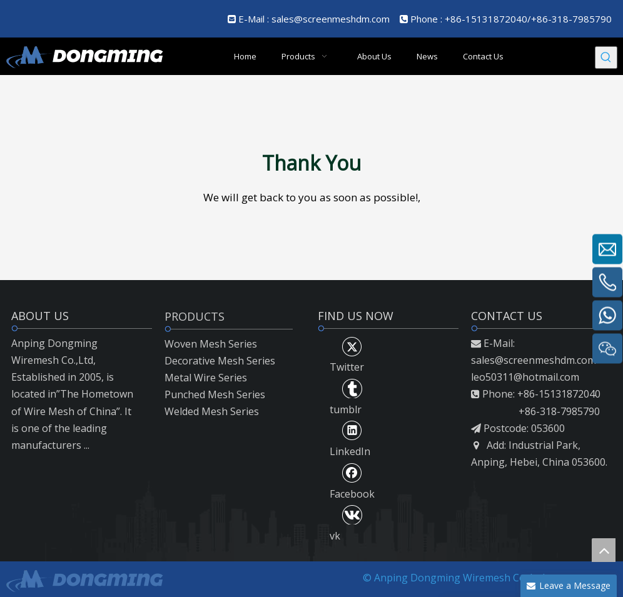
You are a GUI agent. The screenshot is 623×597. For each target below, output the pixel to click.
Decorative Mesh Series (220, 361)
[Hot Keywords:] (606, 57)
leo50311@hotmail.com (525, 377)
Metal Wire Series (206, 377)
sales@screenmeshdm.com (330, 19)
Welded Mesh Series (212, 411)
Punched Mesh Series (215, 394)
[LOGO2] (84, 579)
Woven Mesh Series (211, 344)
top (603, 550)
